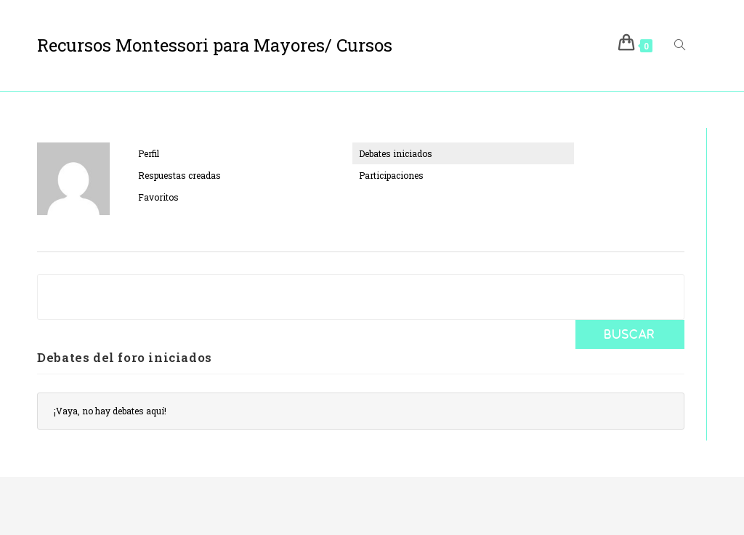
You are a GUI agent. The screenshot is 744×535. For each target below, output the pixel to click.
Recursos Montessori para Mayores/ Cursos (214, 45)
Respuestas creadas (179, 175)
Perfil (148, 153)
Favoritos (158, 197)
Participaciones (391, 175)
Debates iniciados (395, 153)
